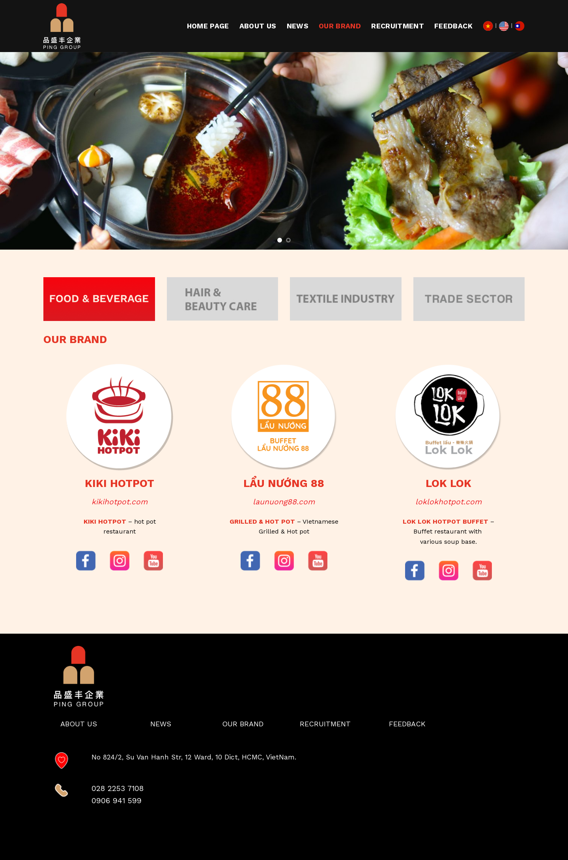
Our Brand (340, 26)
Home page (208, 26)
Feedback (453, 26)
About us (258, 26)
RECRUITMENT (397, 26)
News (297, 26)
